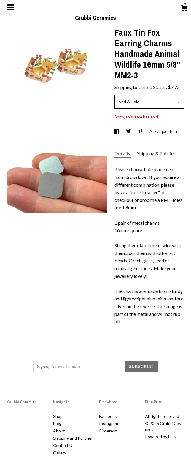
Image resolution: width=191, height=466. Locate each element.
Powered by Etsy (160, 436)
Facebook (108, 416)
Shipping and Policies (72, 437)
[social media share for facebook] (117, 131)
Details (122, 153)
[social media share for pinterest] (141, 131)
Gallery (59, 452)
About (59, 430)
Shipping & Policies (156, 153)
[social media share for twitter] (129, 131)
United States (152, 87)
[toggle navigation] (10, 7)
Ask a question (163, 131)
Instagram (108, 423)
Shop (58, 416)
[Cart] (184, 8)
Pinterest (108, 430)
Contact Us (63, 445)
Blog (57, 423)
